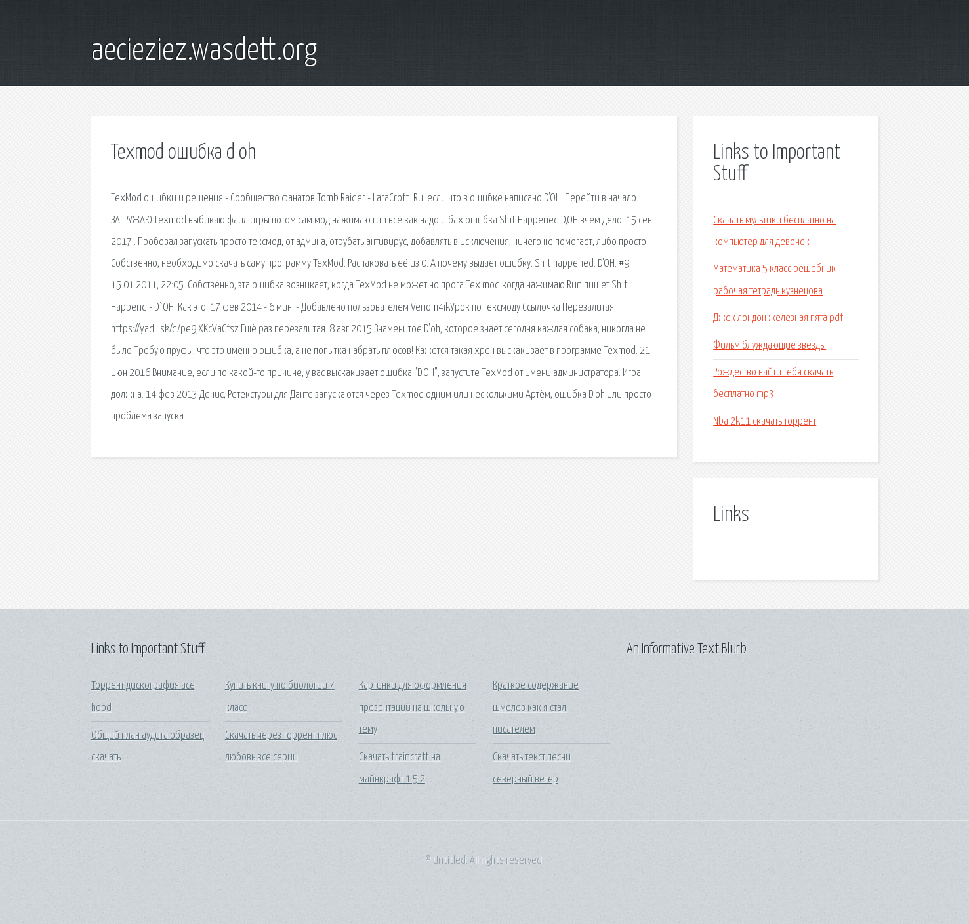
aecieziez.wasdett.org (204, 51)
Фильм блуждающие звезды (769, 345)
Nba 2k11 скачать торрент (764, 421)
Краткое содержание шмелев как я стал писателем (536, 707)
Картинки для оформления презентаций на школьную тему (412, 707)
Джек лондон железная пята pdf (778, 318)
